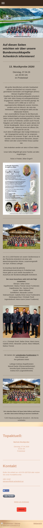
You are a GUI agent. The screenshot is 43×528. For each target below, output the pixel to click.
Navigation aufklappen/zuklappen (21, 3)
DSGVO (21, 509)
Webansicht (37, 523)
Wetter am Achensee (21, 502)
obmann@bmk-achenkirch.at (13, 481)
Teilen (6, 490)
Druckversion (7, 523)
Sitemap (17, 523)
